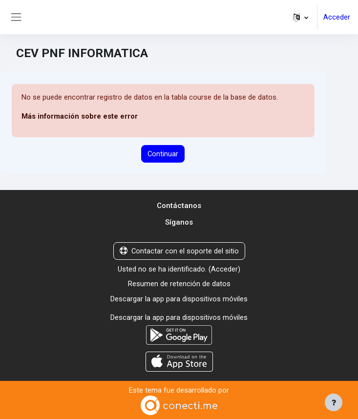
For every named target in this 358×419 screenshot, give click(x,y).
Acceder (336, 17)
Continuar (162, 153)
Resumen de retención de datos (179, 283)
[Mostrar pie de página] (333, 402)
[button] (300, 17)
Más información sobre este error (79, 116)
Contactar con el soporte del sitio (179, 251)
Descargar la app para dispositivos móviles (179, 298)
